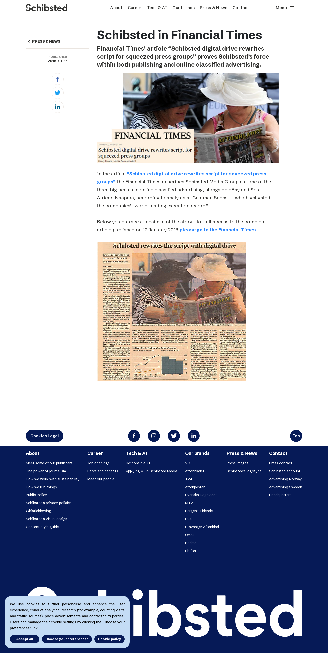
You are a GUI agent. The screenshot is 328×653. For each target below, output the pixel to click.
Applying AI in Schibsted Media (151, 471)
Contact (241, 7)
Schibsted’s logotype (244, 471)
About (116, 7)
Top (296, 435)
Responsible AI (138, 463)
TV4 (188, 479)
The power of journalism (46, 471)
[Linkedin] (58, 107)
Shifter (190, 551)
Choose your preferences (66, 639)
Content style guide (42, 527)
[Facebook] (58, 79)
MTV (189, 503)
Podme (190, 543)
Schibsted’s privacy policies (49, 503)
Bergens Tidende (199, 511)
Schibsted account (284, 471)
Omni (189, 535)
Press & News (213, 7)
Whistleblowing (38, 511)
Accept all (24, 639)
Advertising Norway (285, 479)
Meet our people (100, 479)
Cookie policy (109, 639)
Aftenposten (195, 487)
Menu (285, 8)
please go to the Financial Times (218, 230)
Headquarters (280, 495)
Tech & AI (157, 7)
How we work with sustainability (53, 479)
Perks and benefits (102, 471)
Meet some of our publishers (49, 463)
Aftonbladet (194, 471)
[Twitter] (58, 93)
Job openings (98, 463)
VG (187, 463)
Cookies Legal (44, 435)
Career (134, 7)
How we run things (41, 487)
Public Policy (36, 495)
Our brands (183, 7)
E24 (188, 519)
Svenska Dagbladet (201, 495)
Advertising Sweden (285, 487)
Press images (237, 463)
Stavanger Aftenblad (202, 527)
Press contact (280, 463)
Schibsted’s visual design (46, 519)
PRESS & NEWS (43, 41)
